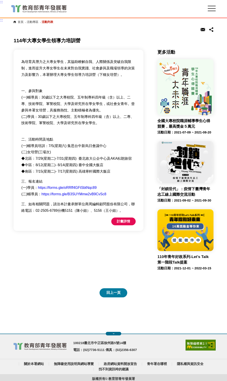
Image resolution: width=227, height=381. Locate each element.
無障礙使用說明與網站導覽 (74, 364)
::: (1, 2)
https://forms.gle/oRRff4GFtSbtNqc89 (67, 187)
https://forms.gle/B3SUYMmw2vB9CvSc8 (73, 194)
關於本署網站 (34, 364)
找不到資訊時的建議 (114, 369)
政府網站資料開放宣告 (120, 364)
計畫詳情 (123, 221)
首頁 (20, 21)
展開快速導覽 (113, 334)
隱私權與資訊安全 (190, 364)
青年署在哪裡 (157, 364)
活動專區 (32, 21)
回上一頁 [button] (113, 292)
